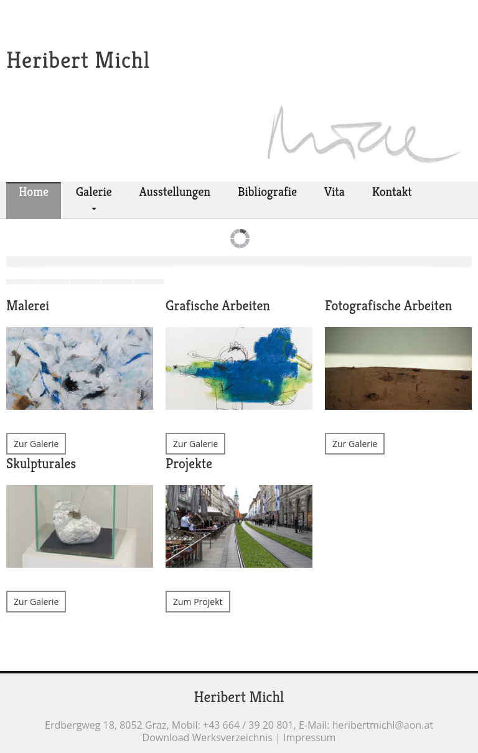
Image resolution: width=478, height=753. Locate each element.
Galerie (94, 192)
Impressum (309, 737)
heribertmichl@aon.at (382, 725)
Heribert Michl (78, 60)
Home (34, 192)
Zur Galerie (36, 444)
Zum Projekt (198, 601)
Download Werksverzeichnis (208, 737)
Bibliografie (267, 192)
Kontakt (392, 192)
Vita (334, 192)
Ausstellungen (175, 192)
